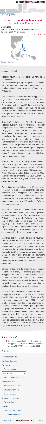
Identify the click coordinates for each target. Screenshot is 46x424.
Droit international (9, 382)
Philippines (42, 34)
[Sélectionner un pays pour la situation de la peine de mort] (14, 373)
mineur (10, 62)
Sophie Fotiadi (7, 420)
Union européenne (8, 15)
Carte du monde (10, 369)
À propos (40, 420)
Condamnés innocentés (13, 414)
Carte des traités (10, 394)
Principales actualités (9, 357)
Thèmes (5, 406)
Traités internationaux (12, 386)
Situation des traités (11, 390)
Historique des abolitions (13, 377)
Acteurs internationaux (10, 398)
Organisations (9, 402)
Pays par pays (7, 365)
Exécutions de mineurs (12, 410)
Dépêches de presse (9, 361)
